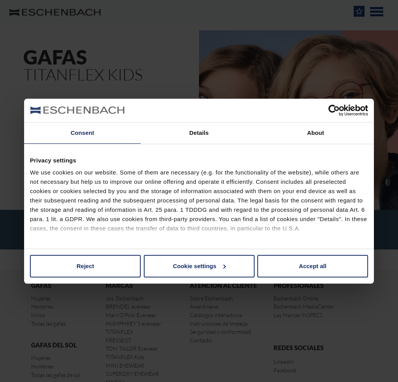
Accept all (312, 266)
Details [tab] (199, 132)
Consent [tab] (82, 132)
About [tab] (315, 132)
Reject (85, 266)
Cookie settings (199, 266)
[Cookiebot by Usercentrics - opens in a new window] (334, 110)
